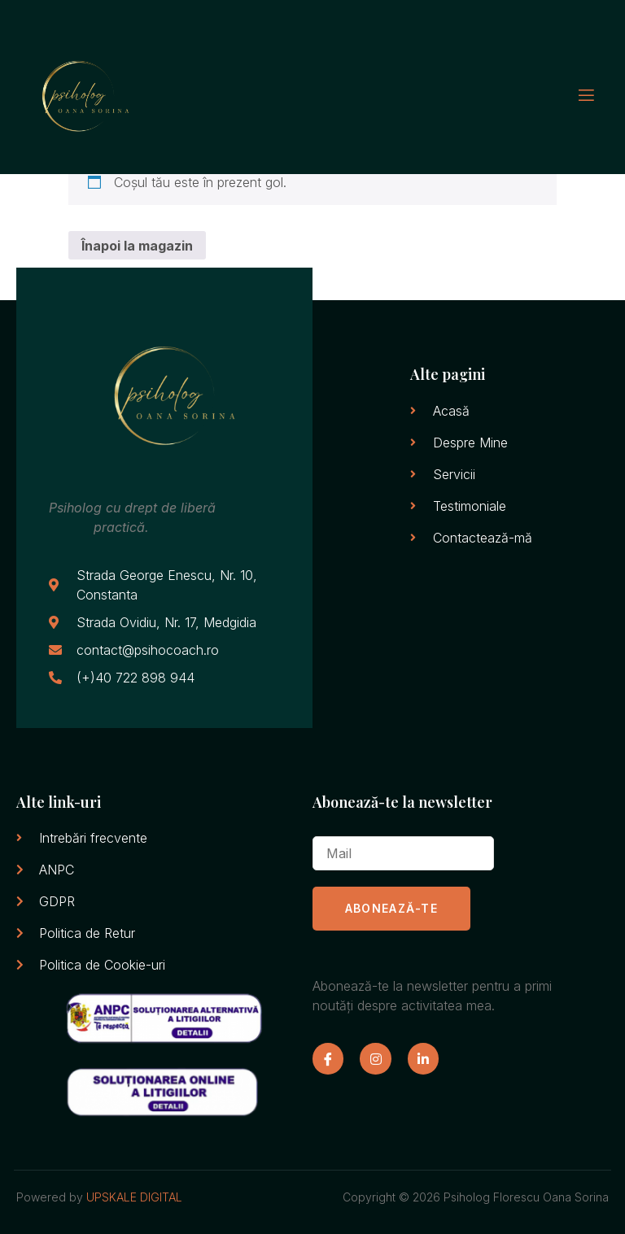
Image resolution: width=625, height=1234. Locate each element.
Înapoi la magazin (137, 246)
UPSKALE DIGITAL (134, 1197)
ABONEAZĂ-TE (391, 908)
